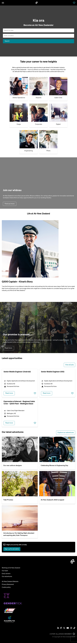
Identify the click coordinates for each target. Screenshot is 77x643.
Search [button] (7, 41)
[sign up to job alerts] (15, 547)
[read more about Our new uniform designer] (20, 449)
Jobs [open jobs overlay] (70, 3)
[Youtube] (68, 628)
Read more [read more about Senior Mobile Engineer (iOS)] (46, 393)
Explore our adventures (66, 432)
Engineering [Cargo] (28, 151)
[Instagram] (71, 628)
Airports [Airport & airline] (38, 98)
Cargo (19, 124)
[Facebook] (61, 628)
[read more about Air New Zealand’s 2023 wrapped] (57, 483)
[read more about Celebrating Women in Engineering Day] (57, 449)
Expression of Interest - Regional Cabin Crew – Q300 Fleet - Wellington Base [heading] (19, 403)
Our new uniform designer (12, 465)
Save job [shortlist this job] (35, 393)
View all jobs (69, 365)
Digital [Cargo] (58, 124)
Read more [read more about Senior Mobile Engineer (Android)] (9, 393)
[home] (36, 2)
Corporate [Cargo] (38, 124)
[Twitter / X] (64, 628)
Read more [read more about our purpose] (8, 348)
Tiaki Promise (8, 500)
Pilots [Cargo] (48, 151)
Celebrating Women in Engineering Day (54, 465)
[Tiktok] (74, 628)
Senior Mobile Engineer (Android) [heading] (17, 372)
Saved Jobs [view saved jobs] (74, 3)
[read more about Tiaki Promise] (20, 483)
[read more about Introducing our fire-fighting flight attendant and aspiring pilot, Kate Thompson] (20, 518)
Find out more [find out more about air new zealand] (9, 204)
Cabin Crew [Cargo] (58, 98)
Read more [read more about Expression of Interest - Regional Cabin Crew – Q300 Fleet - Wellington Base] (9, 423)
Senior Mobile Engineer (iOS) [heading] (52, 372)
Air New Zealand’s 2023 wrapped (52, 500)
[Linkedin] (58, 628)
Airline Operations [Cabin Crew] (19, 98)
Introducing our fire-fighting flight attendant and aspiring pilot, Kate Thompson (18, 534)
